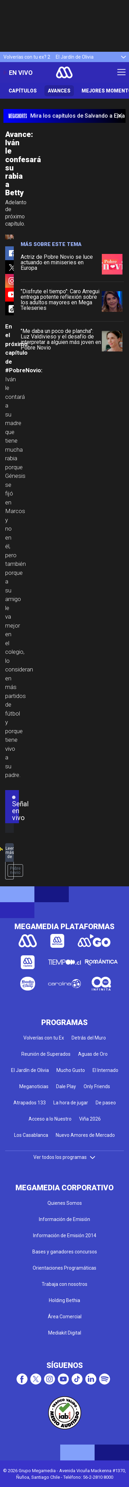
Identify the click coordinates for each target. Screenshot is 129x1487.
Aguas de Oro (93, 1054)
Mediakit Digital (64, 1333)
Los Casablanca (31, 1135)
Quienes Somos (64, 1203)
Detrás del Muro (89, 1038)
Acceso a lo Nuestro (50, 1119)
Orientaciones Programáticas (64, 1268)
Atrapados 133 (29, 1102)
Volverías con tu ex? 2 (26, 57)
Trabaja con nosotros (64, 1284)
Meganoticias (34, 1086)
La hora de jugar (70, 1102)
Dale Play (66, 1086)
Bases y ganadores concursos (64, 1251)
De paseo (106, 1102)
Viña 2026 (90, 1119)
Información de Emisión (64, 1219)
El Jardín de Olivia (75, 57)
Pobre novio (15, 870)
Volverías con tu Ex (43, 1038)
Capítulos (23, 90)
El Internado (105, 1070)
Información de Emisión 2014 (64, 1235)
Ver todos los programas (64, 1157)
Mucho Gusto (70, 1070)
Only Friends (97, 1086)
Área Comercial (65, 1316)
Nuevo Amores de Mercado (85, 1135)
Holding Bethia (64, 1300)
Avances (59, 90)
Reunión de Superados (46, 1054)
